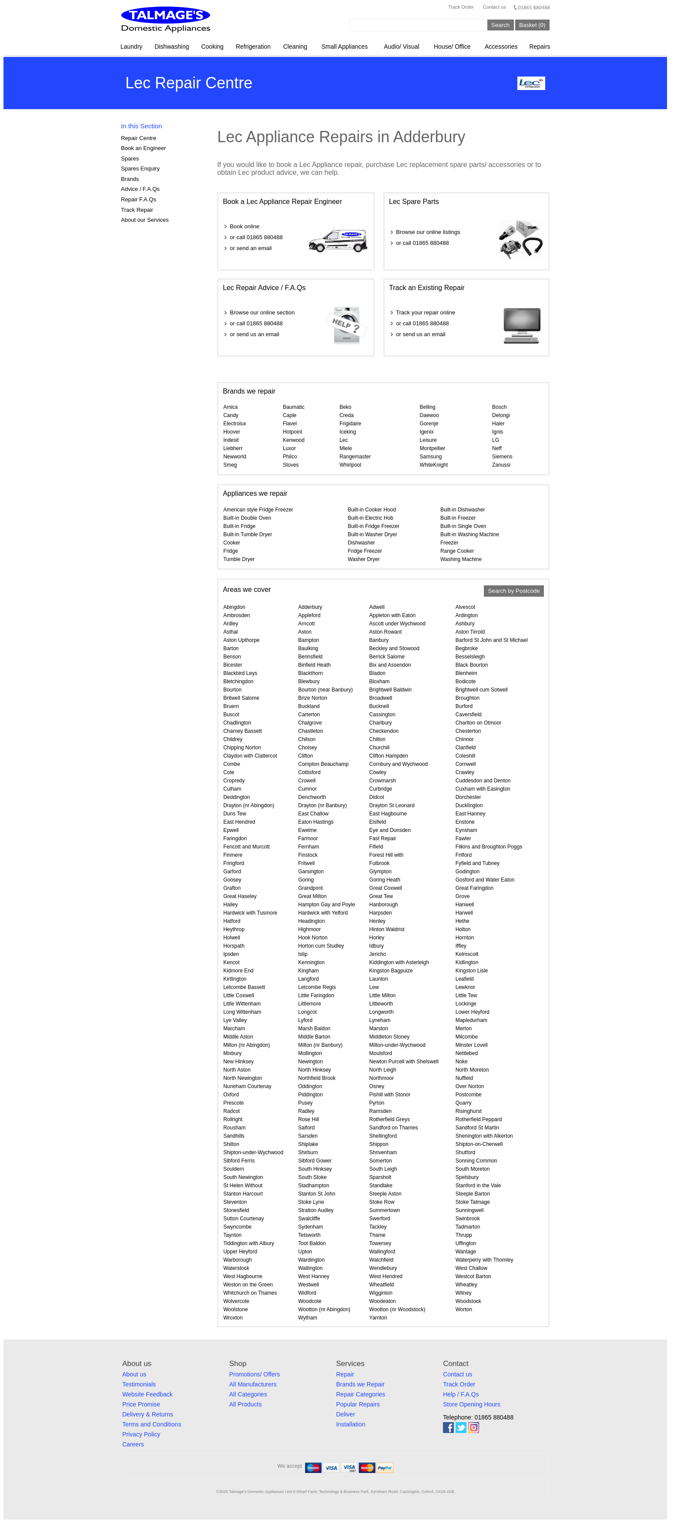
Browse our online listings (428, 232)
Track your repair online (425, 312)
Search (500, 25)
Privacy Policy (141, 1434)
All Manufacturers (253, 1384)
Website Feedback (147, 1394)
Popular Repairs (358, 1404)
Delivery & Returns (147, 1414)
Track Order (460, 7)
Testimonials (139, 1384)
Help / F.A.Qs (461, 1394)
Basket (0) (532, 25)
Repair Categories (361, 1394)
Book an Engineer (143, 148)
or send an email (251, 248)
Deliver (345, 1414)
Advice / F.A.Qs (140, 189)
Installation (351, 1424)
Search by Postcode (514, 591)
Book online (244, 226)
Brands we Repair (360, 1384)
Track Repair (137, 210)
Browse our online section (262, 312)
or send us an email (254, 334)
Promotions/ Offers (254, 1374)
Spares (130, 158)
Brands (130, 179)
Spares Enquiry (140, 168)
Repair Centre (138, 138)
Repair (345, 1374)
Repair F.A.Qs (138, 199)
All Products (245, 1404)
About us (134, 1374)
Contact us (494, 7)
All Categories (248, 1394)
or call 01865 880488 (256, 237)
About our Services (145, 220)
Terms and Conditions (151, 1424)
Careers (133, 1444)
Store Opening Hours (471, 1404)
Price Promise (141, 1404)
